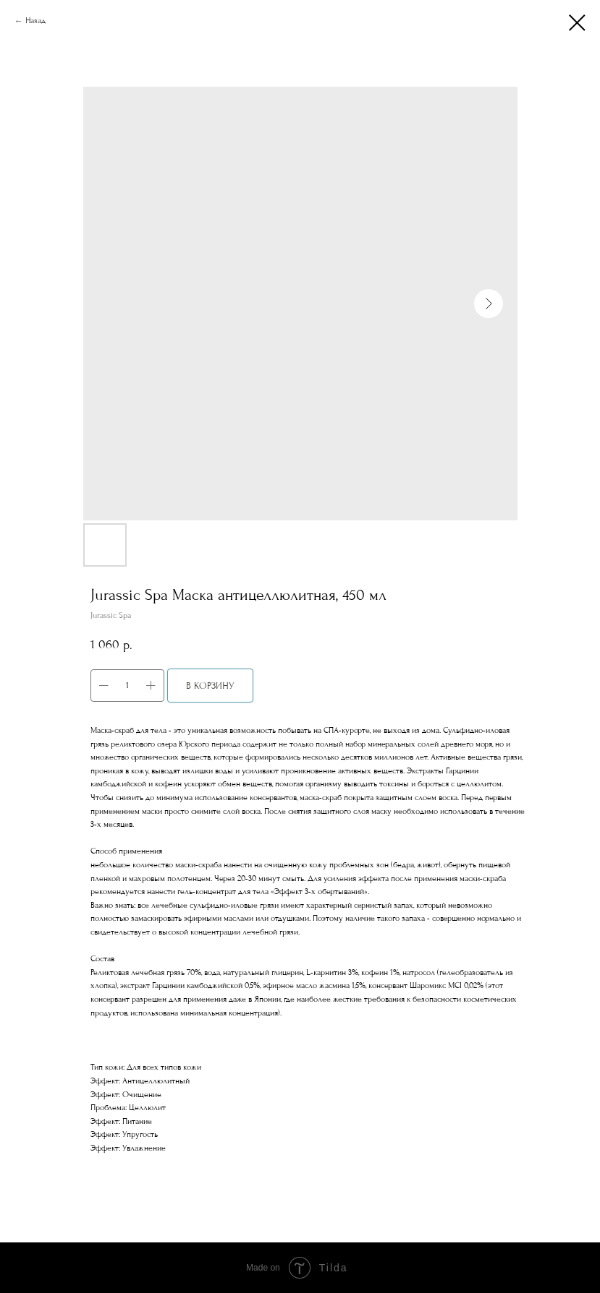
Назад (35, 20)
